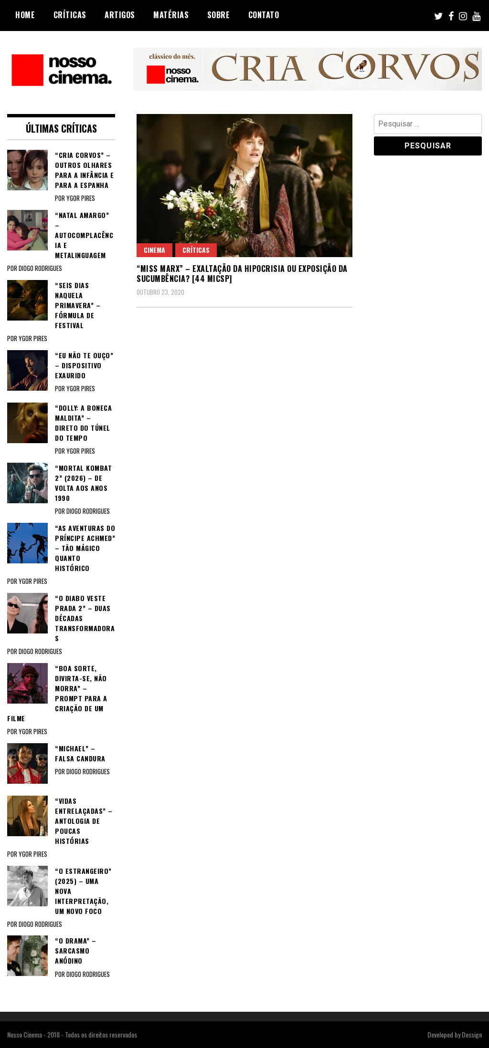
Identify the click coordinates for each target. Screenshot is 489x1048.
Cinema (154, 250)
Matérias (171, 15)
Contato (263, 15)
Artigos (120, 15)
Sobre (218, 15)
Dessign (472, 1034)
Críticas (69, 15)
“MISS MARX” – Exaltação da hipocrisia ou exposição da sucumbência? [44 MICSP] (242, 273)
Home (25, 15)
